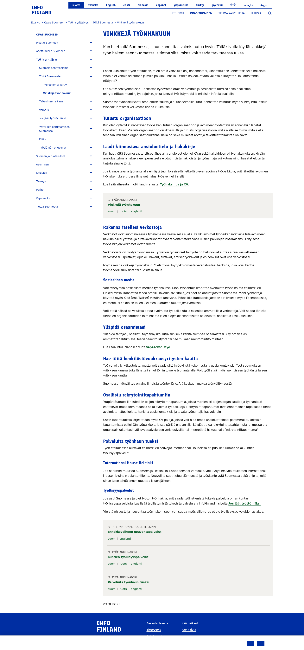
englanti (136, 211)
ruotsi (123, 211)
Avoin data (189, 629)
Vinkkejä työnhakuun (57, 93)
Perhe (39, 189)
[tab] (65, 43)
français (143, 5)
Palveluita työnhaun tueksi (128, 582)
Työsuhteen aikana (51, 101)
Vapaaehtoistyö (158, 347)
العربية (264, 5)
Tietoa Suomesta (47, 206)
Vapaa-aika (43, 198)
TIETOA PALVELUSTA (231, 13)
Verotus (44, 110)
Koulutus (41, 173)
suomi (76, 5)
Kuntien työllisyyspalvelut (128, 557)
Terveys (41, 181)
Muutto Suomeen (47, 42)
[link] (41, 10)
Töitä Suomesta (49, 76)
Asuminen (42, 164)
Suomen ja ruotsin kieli (50, 156)
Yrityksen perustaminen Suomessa (54, 129)
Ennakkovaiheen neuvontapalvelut (135, 532)
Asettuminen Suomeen (50, 51)
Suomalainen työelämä (53, 68)
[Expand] (91, 43)
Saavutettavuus (157, 623)
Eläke (42, 139)
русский (217, 5)
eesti (126, 5)
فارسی (248, 5)
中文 (233, 5)
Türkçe (200, 5)
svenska (93, 5)
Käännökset (190, 623)
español (161, 5)
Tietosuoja (154, 629)
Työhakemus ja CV (55, 85)
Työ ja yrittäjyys (47, 59)
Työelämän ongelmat (52, 147)
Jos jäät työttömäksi (52, 118)
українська (181, 5)
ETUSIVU (178, 13)
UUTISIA (256, 13)
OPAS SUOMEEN (201, 13)
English (111, 5)
